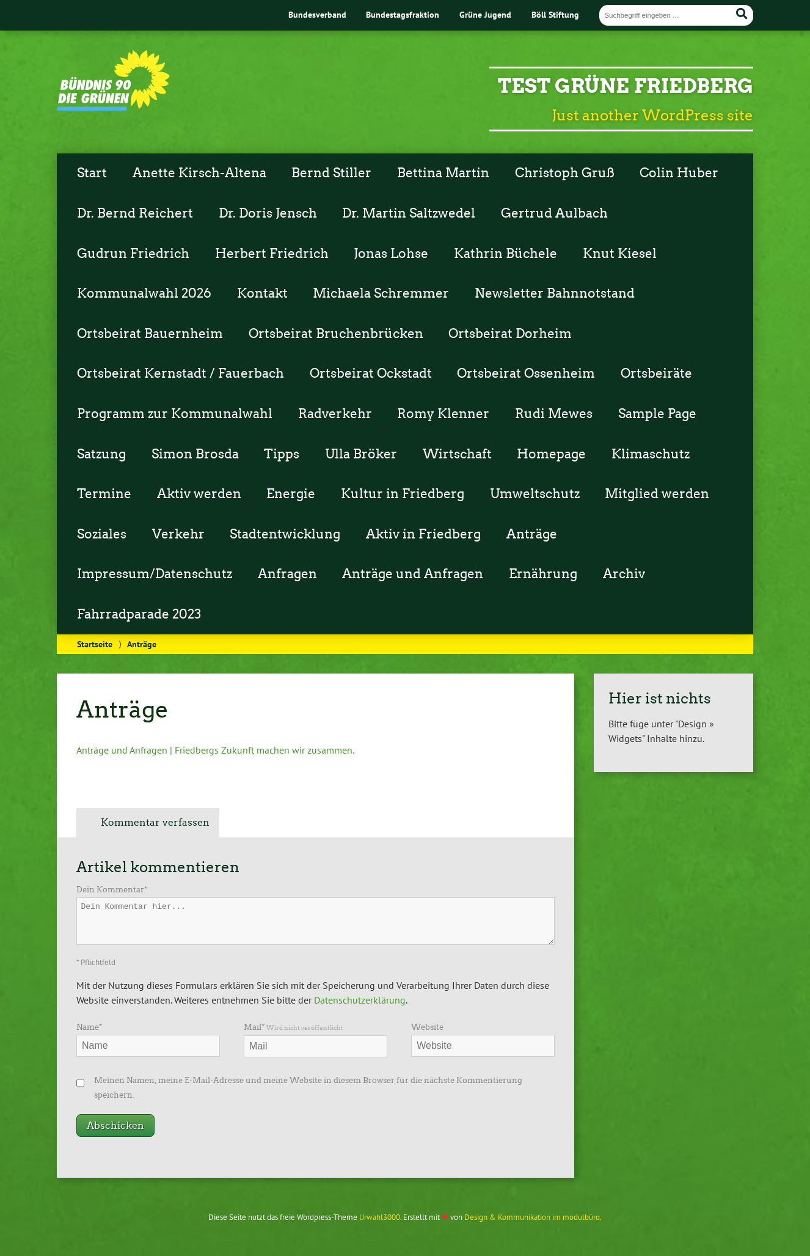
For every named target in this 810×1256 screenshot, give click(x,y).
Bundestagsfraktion (402, 14)
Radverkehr (335, 414)
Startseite (94, 644)
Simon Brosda (195, 454)
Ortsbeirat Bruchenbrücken (336, 334)
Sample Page (657, 414)
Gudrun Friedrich (133, 254)
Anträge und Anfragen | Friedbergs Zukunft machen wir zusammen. (215, 750)
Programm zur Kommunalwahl (174, 414)
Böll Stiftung (555, 14)
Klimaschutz (650, 454)
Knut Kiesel (620, 254)
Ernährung (543, 574)
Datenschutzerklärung (360, 1000)
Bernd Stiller (331, 173)
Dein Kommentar (111, 889)
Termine (104, 494)
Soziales (101, 534)
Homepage (551, 454)
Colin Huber (679, 173)
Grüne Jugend (485, 14)
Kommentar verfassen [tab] (155, 822)
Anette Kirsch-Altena (199, 173)
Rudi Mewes (554, 414)
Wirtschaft (457, 454)
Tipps (281, 454)
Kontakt (262, 293)
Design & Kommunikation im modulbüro (532, 1217)
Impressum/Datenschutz (154, 574)
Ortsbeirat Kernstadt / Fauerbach (180, 373)
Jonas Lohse (391, 254)
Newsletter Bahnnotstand (555, 293)
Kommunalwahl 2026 (144, 293)
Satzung (101, 454)
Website (427, 1027)
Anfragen (287, 574)
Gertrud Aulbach (554, 213)
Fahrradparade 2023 (139, 614)
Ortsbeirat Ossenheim (526, 373)
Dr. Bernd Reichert (135, 213)
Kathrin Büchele (505, 254)
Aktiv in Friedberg (423, 534)
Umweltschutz (535, 494)
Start (92, 173)
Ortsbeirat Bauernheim (150, 334)
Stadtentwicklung (285, 534)
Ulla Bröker (361, 454)
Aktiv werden (199, 494)
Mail (293, 1027)
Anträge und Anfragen (412, 574)
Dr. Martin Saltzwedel (408, 213)
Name (89, 1027)
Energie (290, 494)
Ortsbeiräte (656, 373)
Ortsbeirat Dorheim (510, 334)
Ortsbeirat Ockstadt (371, 373)
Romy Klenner (443, 414)
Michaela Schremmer (381, 293)
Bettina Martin (443, 173)
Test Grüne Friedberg (625, 86)
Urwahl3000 (379, 1217)
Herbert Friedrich (272, 254)
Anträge (531, 534)
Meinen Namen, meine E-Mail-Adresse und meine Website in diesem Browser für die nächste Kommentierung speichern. (308, 1088)
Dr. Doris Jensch (268, 213)
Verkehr (178, 534)
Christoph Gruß (565, 173)
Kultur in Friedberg (402, 494)
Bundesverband (317, 14)
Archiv (624, 574)
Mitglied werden (657, 494)
